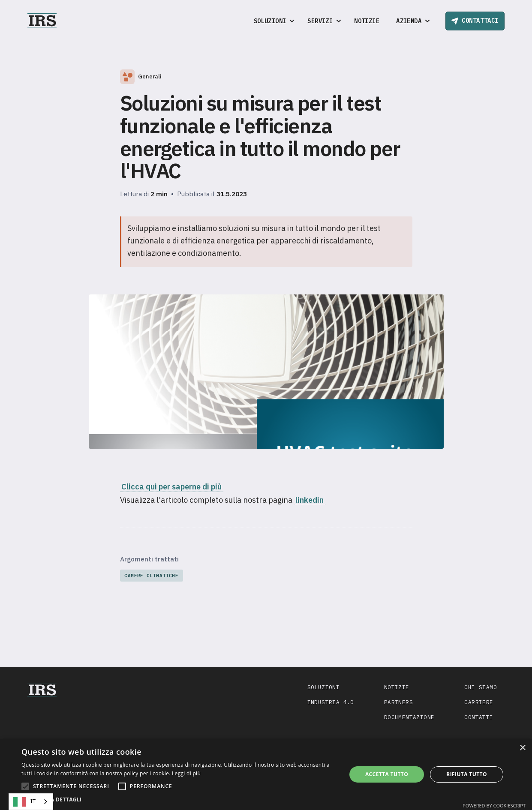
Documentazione (409, 717)
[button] (272, 21)
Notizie (366, 21)
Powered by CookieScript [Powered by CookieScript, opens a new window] (494, 805)
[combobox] (31, 801)
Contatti (478, 717)
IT (24, 802)
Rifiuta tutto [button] (466, 774)
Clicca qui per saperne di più (171, 487)
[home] (42, 20)
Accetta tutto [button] (386, 774)
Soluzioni (323, 687)
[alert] (266, 774)
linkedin (309, 500)
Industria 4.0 (330, 702)
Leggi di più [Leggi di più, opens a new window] (186, 773)
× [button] (522, 748)
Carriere (478, 702)
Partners (398, 702)
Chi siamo (480, 687)
